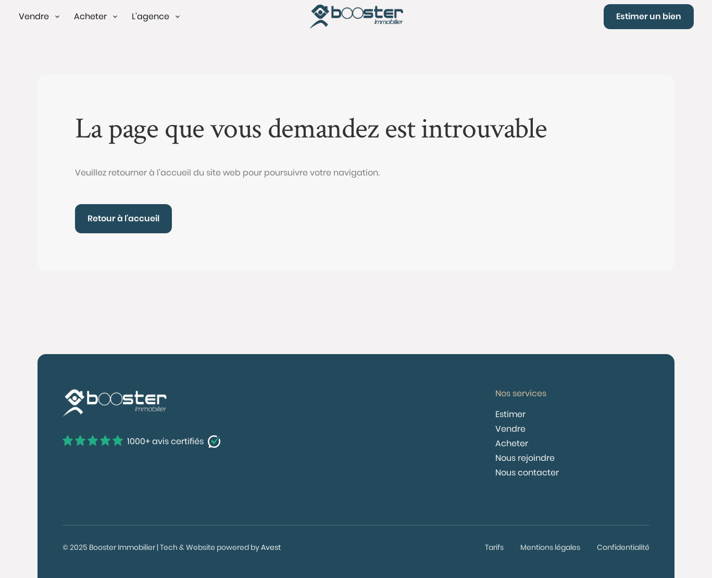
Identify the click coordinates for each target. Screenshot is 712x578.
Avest (271, 547)
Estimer (510, 414)
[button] (40, 16)
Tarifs (494, 547)
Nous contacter (527, 473)
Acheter (511, 443)
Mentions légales (550, 547)
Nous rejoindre (525, 458)
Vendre (510, 429)
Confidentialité (623, 547)
